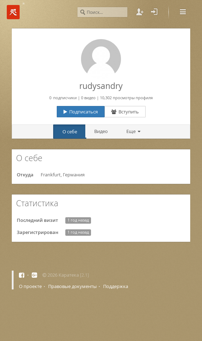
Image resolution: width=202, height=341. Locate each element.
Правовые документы (72, 286)
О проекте (30, 286)
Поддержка (115, 286)
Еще (132, 131)
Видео (101, 131)
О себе (69, 131)
